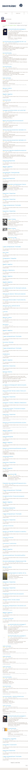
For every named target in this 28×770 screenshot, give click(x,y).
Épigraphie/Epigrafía (8, 436)
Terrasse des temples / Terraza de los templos (14, 408)
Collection (18, 13)
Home (6, 13)
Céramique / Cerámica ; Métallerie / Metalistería (14, 402)
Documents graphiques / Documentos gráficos (14, 555)
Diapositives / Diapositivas (9, 193)
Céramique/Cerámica (8, 456)
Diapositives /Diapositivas (9, 508)
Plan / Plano (6, 252)
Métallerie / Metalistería (9, 270)
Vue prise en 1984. (12, 237)
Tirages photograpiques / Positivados (12, 205)
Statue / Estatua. (12, 219)
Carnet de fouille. (7, 100)
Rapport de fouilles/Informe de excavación (13, 120)
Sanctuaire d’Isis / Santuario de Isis (11, 305)
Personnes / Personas (8, 342)
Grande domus (6, 354)
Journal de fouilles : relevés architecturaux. (13, 696)
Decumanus (5, 324)
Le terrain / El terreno (8, 525)
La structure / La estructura (9, 543)
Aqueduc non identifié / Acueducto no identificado (15, 531)
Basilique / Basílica (7, 372)
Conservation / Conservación (10, 744)
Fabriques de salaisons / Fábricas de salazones (14, 294)
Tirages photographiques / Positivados (12, 336)
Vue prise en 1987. (12, 474)
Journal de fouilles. (7, 53)
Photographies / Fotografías (9, 738)
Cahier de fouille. (7, 78)
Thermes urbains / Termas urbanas (11, 599)
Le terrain (5, 311)
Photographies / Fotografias (9, 258)
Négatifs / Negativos (7, 94)
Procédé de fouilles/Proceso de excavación (13, 594)
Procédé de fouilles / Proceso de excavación (13, 496)
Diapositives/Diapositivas (9, 160)
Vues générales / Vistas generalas (11, 172)
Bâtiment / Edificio (7, 88)
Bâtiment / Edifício (7, 317)
